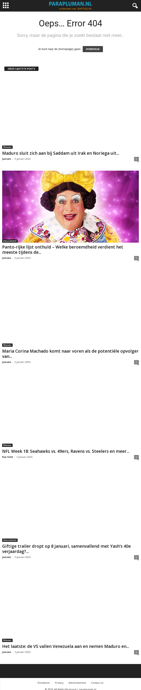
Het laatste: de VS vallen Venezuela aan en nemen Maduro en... (65, 642)
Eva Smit (7, 452)
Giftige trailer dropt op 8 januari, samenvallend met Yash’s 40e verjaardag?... (66, 544)
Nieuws (7, 147)
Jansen (6, 158)
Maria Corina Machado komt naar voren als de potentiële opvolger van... (70, 349)
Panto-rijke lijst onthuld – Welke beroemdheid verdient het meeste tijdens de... (62, 249)
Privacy (59, 678)
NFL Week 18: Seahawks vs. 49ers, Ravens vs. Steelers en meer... (65, 447)
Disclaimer (44, 678)
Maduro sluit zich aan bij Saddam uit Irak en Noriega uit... (60, 153)
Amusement (10, 240)
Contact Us (97, 678)
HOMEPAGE (93, 49)
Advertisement (77, 678)
